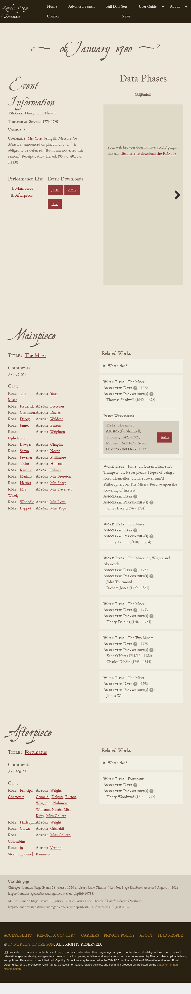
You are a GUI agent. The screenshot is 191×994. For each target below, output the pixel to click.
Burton (55, 437)
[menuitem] (53, 6)
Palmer (55, 482)
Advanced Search (81, 7)
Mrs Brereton (60, 488)
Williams (43, 821)
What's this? (117, 378)
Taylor (24, 475)
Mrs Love (58, 513)
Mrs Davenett (61, 501)
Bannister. (43, 866)
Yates (54, 405)
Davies (55, 424)
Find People (170, 947)
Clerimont (28, 424)
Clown (25, 840)
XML (72, 190)
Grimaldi (42, 808)
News (126, 16)
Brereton (57, 418)
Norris (55, 462)
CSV (54, 204)
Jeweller (26, 469)
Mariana (26, 488)
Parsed (156, 106)
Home (52, 7)
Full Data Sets (117, 7)
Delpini (57, 808)
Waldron (56, 430)
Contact (53, 16)
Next (176, 206)
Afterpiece (24, 195)
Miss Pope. (58, 520)
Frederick (27, 418)
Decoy (25, 430)
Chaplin (56, 456)
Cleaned (128, 106)
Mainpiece (24, 188)
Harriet (25, 494)
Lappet (25, 520)
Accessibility (18, 947)
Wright (55, 802)
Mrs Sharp (58, 494)
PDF (128, 95)
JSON (55, 190)
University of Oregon (30, 956)
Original (156, 95)
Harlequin (28, 834)
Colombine (17, 853)
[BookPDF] (143, 206)
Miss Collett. (60, 846)
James (24, 437)
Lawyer (26, 456)
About (175, 7)
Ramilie (26, 482)
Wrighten (57, 443)
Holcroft (57, 475)
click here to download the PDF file (148, 165)
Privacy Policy (119, 947)
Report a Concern (56, 947)
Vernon (55, 859)
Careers (90, 947)
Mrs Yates (35, 139)
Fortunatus (36, 763)
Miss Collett (56, 827)
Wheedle (27, 513)
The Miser (35, 367)
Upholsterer (17, 450)
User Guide (148, 7)
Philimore (58, 469)
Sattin (24, 462)
